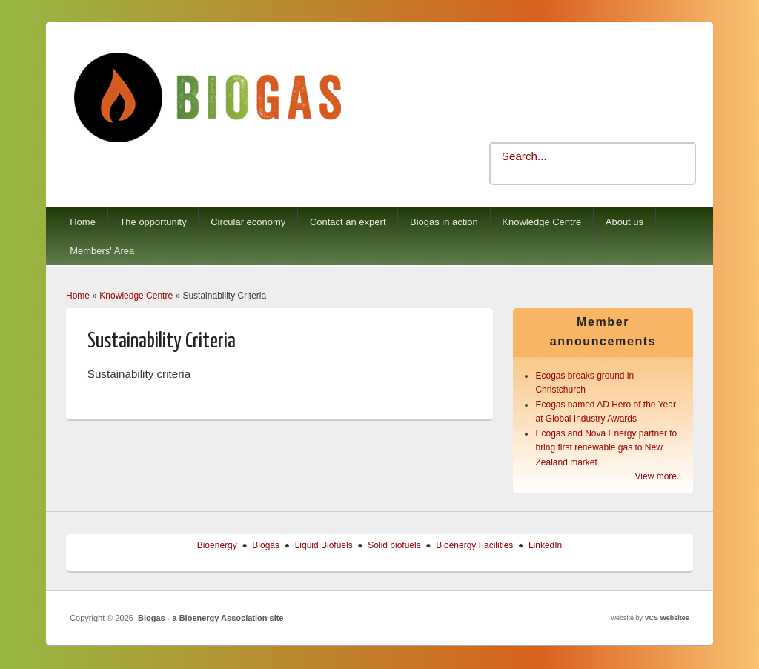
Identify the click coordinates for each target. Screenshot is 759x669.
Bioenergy (217, 545)
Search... (524, 156)
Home (83, 221)
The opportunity (152, 221)
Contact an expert (348, 221)
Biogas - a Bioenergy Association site (210, 617)
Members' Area (102, 250)
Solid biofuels (394, 545)
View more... (659, 476)
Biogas (265, 545)
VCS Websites (666, 618)
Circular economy (248, 221)
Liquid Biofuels (324, 545)
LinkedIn (545, 545)
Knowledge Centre (541, 221)
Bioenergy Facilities (474, 545)
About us (624, 221)
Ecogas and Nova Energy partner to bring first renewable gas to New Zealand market (606, 447)
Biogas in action (444, 221)
